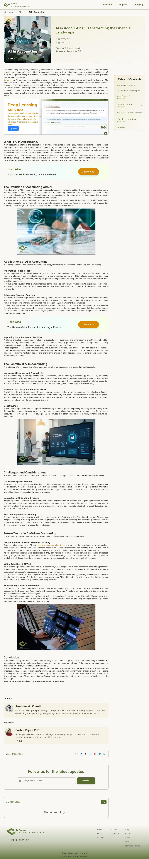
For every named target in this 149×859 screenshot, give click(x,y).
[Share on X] (85, 754)
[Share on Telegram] (99, 754)
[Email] (16, 741)
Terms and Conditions (79, 856)
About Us (113, 829)
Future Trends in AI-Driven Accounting (130, 120)
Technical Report (132, 846)
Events (128, 833)
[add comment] (104, 802)
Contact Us (114, 833)
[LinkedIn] (20, 741)
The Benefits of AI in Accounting (130, 105)
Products (107, 4)
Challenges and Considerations (130, 113)
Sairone (100, 837)
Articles (128, 842)
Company (138, 4)
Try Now (13, 128)
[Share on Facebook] (81, 754)
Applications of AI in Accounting (130, 97)
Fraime (100, 833)
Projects (123, 4)
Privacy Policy (66, 856)
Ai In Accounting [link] (37, 12)
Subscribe (86, 781)
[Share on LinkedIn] (90, 754)
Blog (21, 12)
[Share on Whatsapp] (104, 754)
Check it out (88, 171)
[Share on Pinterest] (94, 754)
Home (99, 829)
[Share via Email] (76, 754)
